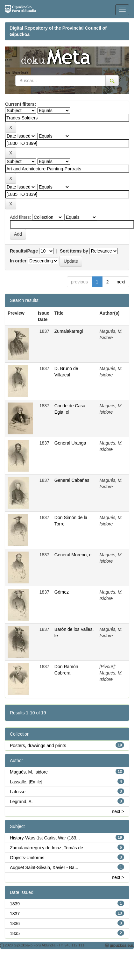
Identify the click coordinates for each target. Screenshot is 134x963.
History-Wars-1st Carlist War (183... (45, 837)
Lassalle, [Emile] (26, 781)
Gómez (61, 592)
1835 (15, 933)
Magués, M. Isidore (29, 771)
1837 (15, 913)
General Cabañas (71, 480)
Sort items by (74, 250)
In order (18, 260)
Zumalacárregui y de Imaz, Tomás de (46, 847)
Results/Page (24, 250)
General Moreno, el (73, 554)
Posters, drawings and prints (38, 745)
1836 (15, 923)
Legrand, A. (21, 801)
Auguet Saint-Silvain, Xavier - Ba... (44, 867)
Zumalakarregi (68, 331)
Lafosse (17, 791)
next (121, 281)
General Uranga (70, 443)
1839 (15, 903)
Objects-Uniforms (27, 857)
